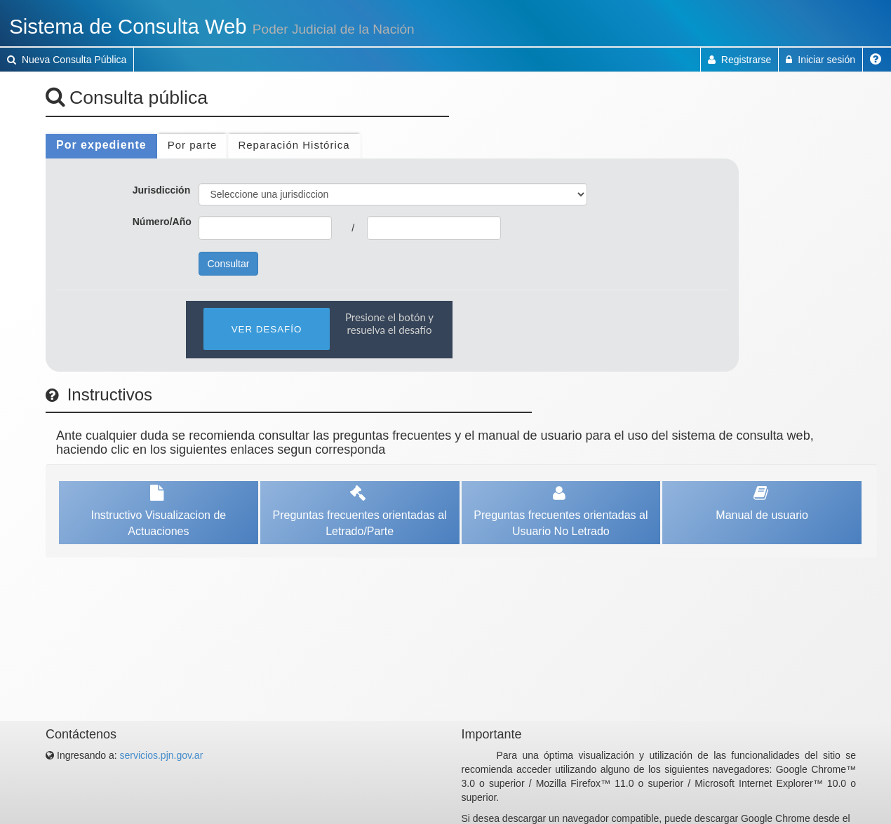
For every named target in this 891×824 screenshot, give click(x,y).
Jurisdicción (161, 190)
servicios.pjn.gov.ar (161, 755)
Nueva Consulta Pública (66, 59)
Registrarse (739, 59)
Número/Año (162, 221)
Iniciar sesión (820, 59)
